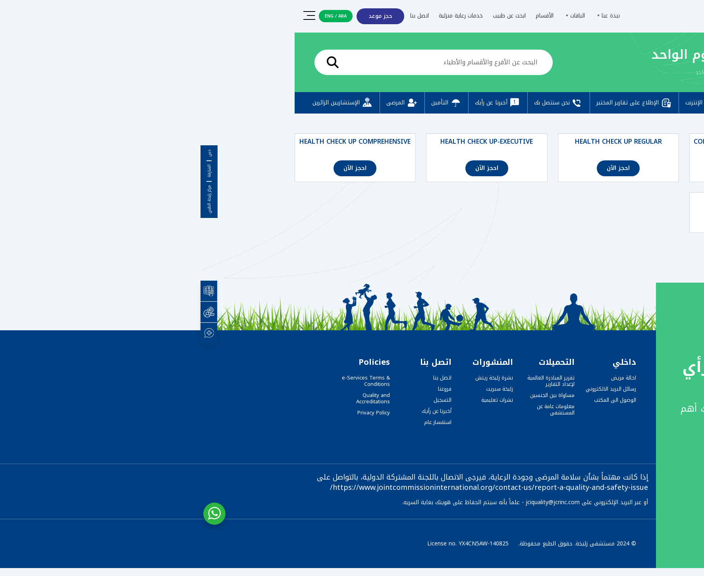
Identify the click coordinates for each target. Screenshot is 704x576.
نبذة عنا (406, 15)
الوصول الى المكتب (414, 400)
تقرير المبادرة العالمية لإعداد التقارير (350, 381)
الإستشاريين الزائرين (142, 103)
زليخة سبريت (298, 389)
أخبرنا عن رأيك (297, 103)
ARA (142, 16)
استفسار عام (237, 422)
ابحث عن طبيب (308, 15)
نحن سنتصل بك (358, 103)
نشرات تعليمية (296, 400)
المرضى (202, 103)
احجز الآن (549, 168)
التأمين (246, 103)
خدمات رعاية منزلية (260, 15)
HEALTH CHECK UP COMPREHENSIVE (154, 142)
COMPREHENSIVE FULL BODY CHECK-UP (549, 146)
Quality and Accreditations (172, 398)
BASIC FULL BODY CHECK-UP (549, 200)
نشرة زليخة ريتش (293, 378)
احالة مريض (423, 378)
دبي (9, 153)
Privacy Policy (173, 413)
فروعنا (244, 389)
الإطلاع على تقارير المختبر (434, 103)
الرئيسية (580, 72)
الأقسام (344, 15)
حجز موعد (180, 16)
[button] (681, 555)
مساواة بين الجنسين (352, 395)
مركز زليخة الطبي (9, 199)
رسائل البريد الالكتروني (410, 389)
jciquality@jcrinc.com (352, 502)
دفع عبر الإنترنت (510, 103)
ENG (128, 16)
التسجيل (242, 400)
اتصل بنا (219, 15)
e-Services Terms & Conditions (165, 381)
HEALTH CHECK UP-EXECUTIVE (286, 142)
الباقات (373, 15)
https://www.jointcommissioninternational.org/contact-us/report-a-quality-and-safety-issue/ (288, 487)
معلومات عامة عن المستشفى (355, 409)
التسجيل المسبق (577, 103)
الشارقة (9, 170)
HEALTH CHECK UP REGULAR (417, 142)
